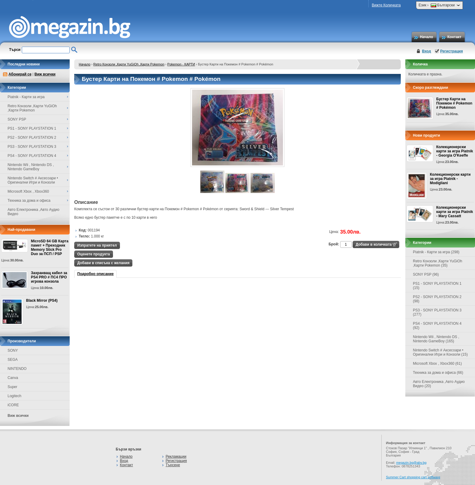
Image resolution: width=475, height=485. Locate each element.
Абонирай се (20, 74)
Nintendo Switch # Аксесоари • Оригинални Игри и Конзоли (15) (440, 352)
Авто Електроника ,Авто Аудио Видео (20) (439, 384)
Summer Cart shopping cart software (413, 477)
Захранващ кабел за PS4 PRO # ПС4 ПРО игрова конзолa (49, 277)
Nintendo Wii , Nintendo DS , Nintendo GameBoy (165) (436, 339)
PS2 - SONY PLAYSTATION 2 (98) (437, 299)
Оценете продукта (93, 254)
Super (12, 387)
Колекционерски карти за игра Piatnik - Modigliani (450, 178)
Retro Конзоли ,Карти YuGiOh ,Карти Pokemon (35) (437, 263)
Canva (13, 378)
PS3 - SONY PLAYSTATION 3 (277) (437, 312)
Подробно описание (95, 274)
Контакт (454, 37)
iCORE (13, 405)
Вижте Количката (386, 5)
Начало (426, 37)
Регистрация (451, 51)
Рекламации (176, 456)
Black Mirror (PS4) (42, 300)
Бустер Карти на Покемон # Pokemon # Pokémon (454, 103)
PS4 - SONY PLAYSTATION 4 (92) (437, 325)
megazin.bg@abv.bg (411, 462)
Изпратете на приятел (97, 245)
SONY (13, 350)
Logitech (14, 396)
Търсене (173, 465)
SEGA (13, 359)
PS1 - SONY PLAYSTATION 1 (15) (437, 285)
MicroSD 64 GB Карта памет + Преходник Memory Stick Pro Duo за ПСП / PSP (49, 247)
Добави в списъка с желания (103, 263)
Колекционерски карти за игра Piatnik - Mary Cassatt (454, 211)
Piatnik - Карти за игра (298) (436, 252)
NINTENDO (17, 369)
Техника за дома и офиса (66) (438, 372)
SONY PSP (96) (426, 274)
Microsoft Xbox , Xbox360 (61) (437, 363)
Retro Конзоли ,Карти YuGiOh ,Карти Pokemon (128, 64)
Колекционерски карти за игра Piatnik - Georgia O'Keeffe (454, 151)
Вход (426, 51)
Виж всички (45, 74)
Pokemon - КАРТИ (181, 64)
